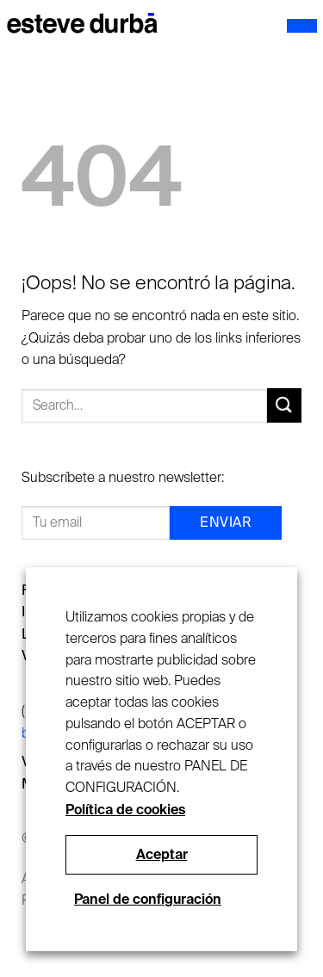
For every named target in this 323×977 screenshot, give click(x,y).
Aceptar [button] (162, 854)
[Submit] (284, 405)
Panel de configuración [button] (147, 899)
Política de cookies (125, 810)
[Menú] (302, 25)
